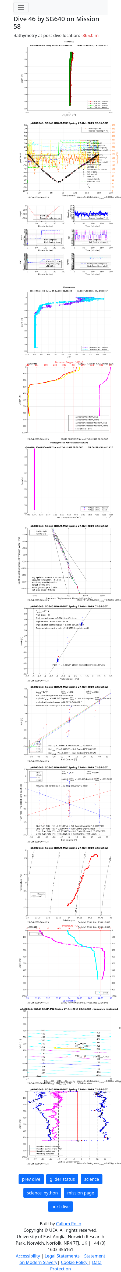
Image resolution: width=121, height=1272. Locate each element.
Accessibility (28, 1256)
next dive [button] (60, 1206)
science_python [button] (42, 1193)
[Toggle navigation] (21, 7)
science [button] (91, 1179)
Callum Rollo (68, 1224)
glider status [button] (62, 1179)
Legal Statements (63, 1256)
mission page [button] (80, 1193)
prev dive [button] (31, 1179)
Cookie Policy (74, 1262)
